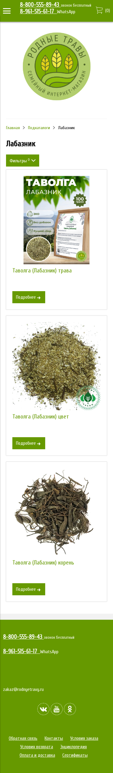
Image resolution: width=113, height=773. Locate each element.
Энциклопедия (73, 746)
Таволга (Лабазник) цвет (40, 416)
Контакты (54, 738)
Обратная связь (23, 738)
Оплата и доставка (37, 755)
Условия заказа (84, 738)
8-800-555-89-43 (40, 5)
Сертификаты (75, 755)
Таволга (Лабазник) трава (42, 270)
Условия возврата (36, 746)
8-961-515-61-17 (38, 11)
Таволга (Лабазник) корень (43, 562)
